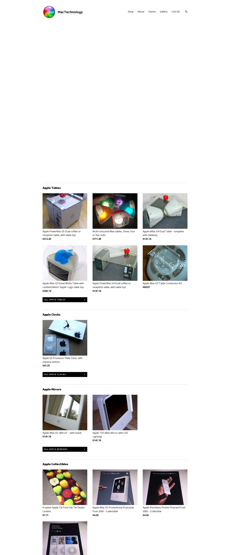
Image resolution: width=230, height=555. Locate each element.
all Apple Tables (54, 145)
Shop (130, 11)
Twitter (97, 531)
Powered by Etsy (170, 535)
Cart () (176, 11)
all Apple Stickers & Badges (62, 496)
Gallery (164, 11)
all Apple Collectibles (58, 421)
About (141, 11)
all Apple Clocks (55, 220)
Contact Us (49, 543)
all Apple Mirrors (55, 294)
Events (152, 11)
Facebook (98, 527)
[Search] (186, 12)
